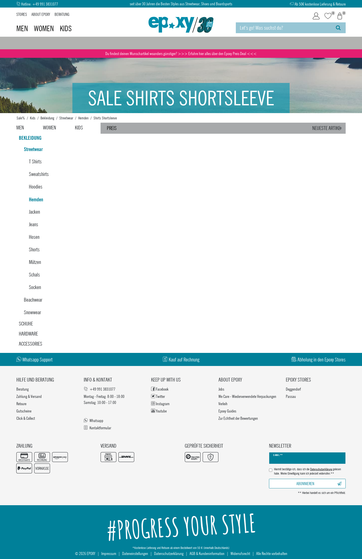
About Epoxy (40, 14)
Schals (34, 274)
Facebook (159, 389)
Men (22, 28)
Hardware (28, 333)
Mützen (35, 262)
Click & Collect (25, 418)
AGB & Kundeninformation (207, 553)
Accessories (30, 343)
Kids (66, 28)
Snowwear (32, 312)
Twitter (158, 396)
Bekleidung (47, 117)
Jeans (33, 224)
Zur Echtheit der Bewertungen (238, 418)
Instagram (160, 403)
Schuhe (26, 323)
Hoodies (35, 186)
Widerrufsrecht (240, 553)
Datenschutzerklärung (169, 553)
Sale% (21, 117)
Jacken (34, 211)
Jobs (221, 389)
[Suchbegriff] (283, 27)
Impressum (108, 553)
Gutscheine (23, 410)
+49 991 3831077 (45, 4)
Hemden (83, 117)
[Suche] (338, 27)
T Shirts (35, 161)
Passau (291, 396)
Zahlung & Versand (29, 396)
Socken (35, 287)
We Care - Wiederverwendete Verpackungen (247, 396)
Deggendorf (293, 389)
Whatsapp (93, 420)
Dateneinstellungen (135, 553)
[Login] (316, 16)
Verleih (223, 403)
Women (44, 28)
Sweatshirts (39, 174)
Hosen (34, 237)
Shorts (34, 249)
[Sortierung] (328, 128)
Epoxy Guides (227, 410)
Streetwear (66, 117)
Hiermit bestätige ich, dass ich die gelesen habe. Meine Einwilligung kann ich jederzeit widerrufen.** (307, 471)
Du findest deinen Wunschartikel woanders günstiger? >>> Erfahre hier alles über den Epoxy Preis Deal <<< (181, 53)
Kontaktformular (97, 427)
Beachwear (33, 299)
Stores (21, 14)
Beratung (62, 14)
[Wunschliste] (328, 16)
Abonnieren (318, 483)
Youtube (159, 410)
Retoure (21, 403)
